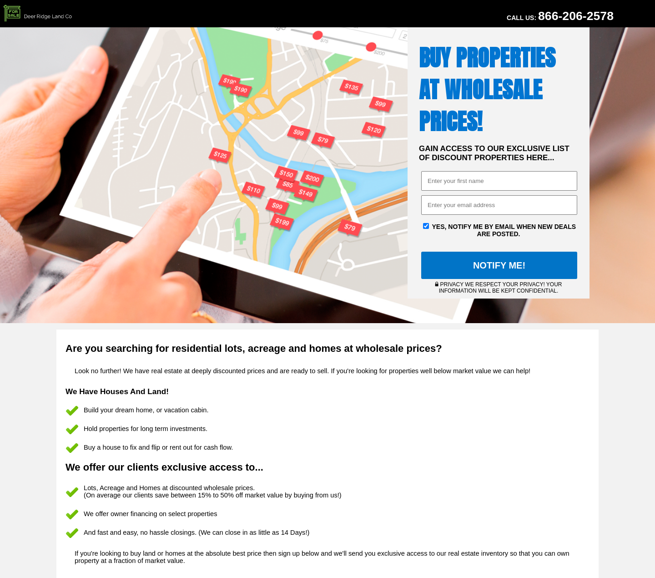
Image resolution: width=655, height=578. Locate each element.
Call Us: (560, 16)
